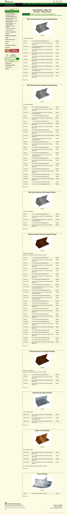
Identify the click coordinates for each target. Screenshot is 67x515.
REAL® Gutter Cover (10, 39)
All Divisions (8, 63)
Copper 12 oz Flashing (10, 28)
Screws (7, 41)
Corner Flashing (9, 30)
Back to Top (25, 79)
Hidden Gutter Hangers (11, 35)
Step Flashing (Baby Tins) (12, 11)
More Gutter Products (10, 45)
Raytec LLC (9, 2)
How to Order (9, 67)
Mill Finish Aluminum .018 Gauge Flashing (11, 19)
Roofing (12, 9)
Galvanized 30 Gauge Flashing (10, 26)
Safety (7, 37)
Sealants (8, 33)
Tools (7, 43)
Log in (6, 509)
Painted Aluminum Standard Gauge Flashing (12, 21)
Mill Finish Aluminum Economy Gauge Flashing (11, 14)
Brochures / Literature (35, 14)
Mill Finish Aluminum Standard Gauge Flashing (11, 16)
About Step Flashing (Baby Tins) (48, 14)
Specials (7, 47)
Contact (7, 68)
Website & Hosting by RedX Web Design (55, 512)
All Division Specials (10, 65)
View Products (26, 14)
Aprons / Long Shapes (11, 31)
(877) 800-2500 (59, 2)
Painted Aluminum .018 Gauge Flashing (11, 24)
